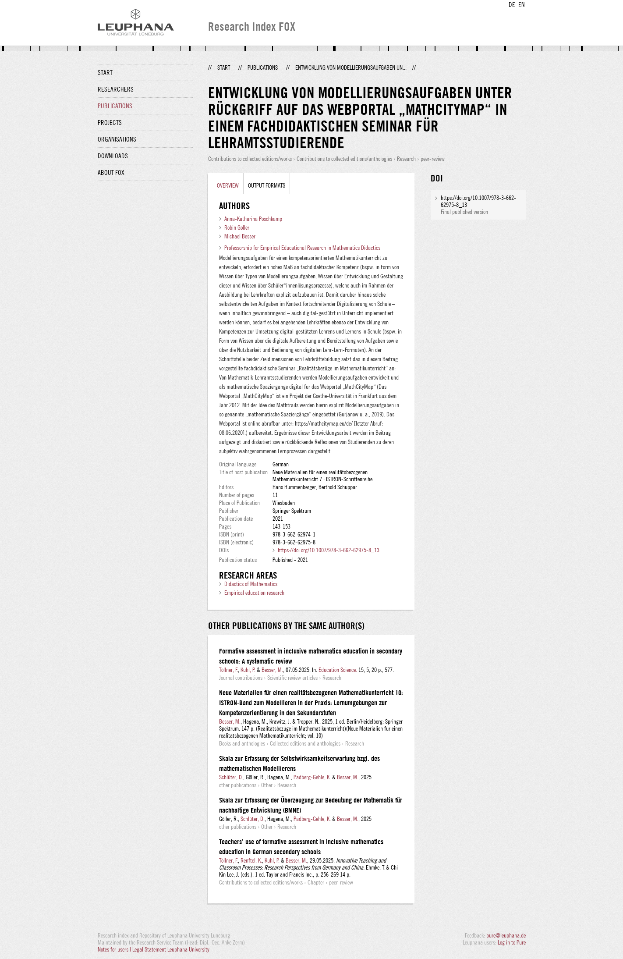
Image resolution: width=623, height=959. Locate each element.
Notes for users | (115, 949)
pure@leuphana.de (506, 935)
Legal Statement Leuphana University (170, 949)
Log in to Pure (512, 942)
